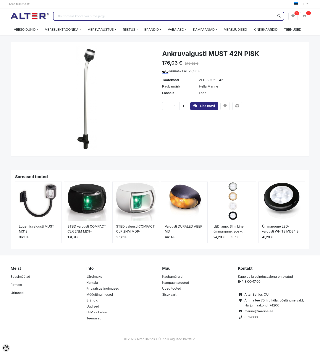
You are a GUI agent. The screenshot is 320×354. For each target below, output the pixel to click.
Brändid (92, 300)
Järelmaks (94, 276)
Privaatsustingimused (102, 288)
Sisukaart (169, 294)
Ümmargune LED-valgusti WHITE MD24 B (280, 228)
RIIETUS (129, 29)
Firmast (16, 285)
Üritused (17, 293)
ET (300, 4)
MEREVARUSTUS (100, 29)
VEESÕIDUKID (25, 29)
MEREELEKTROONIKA (61, 29)
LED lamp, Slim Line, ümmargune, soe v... (229, 228)
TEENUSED (292, 29)
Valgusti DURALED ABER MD (183, 228)
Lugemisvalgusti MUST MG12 (36, 228)
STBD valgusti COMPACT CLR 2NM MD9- (87, 228)
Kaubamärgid (172, 276)
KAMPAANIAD (204, 29)
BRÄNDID (151, 29)
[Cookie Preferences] (6, 348)
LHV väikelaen (97, 312)
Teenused (94, 318)
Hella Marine (208, 86)
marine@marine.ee (258, 311)
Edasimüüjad (20, 276)
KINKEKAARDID (266, 29)
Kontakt (92, 283)
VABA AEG (176, 29)
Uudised (92, 306)
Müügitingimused (99, 294)
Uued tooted (171, 288)
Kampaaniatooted (175, 283)
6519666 (251, 317)
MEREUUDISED (235, 29)
